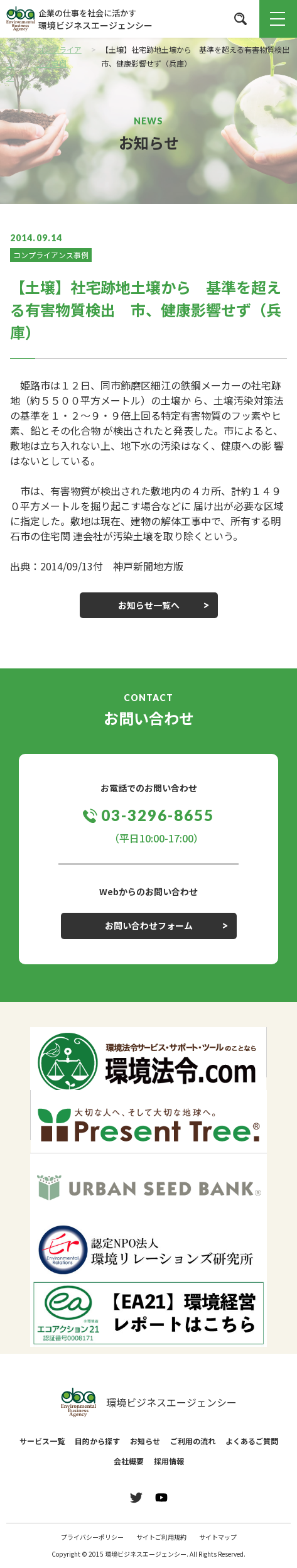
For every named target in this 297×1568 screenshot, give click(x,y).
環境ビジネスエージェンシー (149, 1403)
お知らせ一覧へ (149, 605)
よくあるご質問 (251, 1440)
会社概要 (129, 1461)
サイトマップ (218, 1537)
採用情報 (169, 1461)
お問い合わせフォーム (149, 925)
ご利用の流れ (192, 1440)
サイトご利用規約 (161, 1537)
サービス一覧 (42, 1440)
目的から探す (97, 1440)
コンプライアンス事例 (51, 254)
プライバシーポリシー (92, 1537)
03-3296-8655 (157, 815)
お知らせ (145, 1440)
